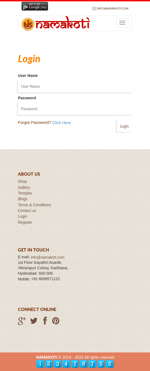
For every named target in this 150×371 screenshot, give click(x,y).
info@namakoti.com (112, 8)
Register (25, 222)
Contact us (27, 210)
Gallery (24, 187)
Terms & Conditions (34, 205)
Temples (25, 193)
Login (22, 216)
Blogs (22, 199)
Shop (22, 181)
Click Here (61, 123)
